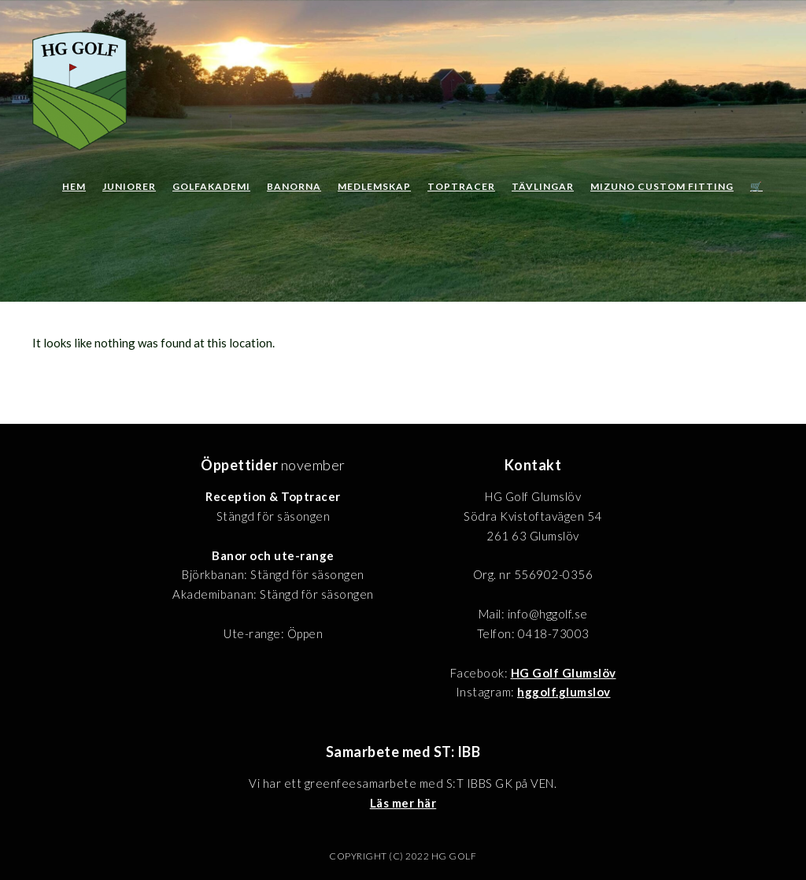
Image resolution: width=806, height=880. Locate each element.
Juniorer (129, 186)
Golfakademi (211, 186)
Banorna (294, 186)
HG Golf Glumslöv (563, 673)
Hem (74, 186)
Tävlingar (543, 186)
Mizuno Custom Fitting (662, 186)
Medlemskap (374, 186)
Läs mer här (403, 803)
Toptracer (461, 186)
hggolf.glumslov (564, 692)
